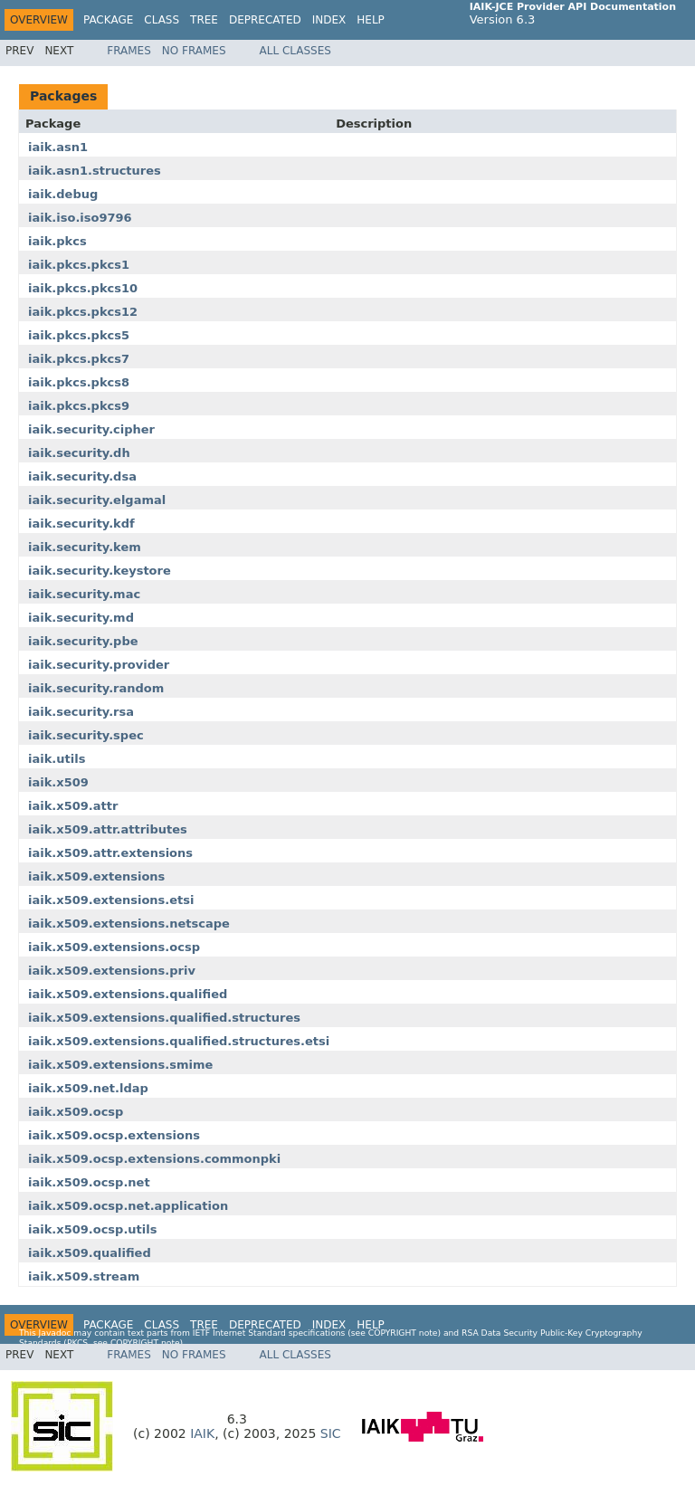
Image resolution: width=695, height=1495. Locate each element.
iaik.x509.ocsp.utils (92, 1229)
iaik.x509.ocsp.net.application (128, 1206)
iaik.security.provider (98, 664)
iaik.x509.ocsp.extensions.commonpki (154, 1159)
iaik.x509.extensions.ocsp (114, 947)
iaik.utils (56, 759)
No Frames (194, 50)
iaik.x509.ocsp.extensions (114, 1135)
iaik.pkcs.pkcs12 (83, 312)
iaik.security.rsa (81, 712)
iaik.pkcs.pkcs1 (78, 264)
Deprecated (265, 20)
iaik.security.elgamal (97, 500)
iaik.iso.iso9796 (80, 217)
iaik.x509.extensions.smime (120, 1064)
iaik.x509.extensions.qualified (127, 994)
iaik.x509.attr (73, 806)
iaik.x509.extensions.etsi (111, 900)
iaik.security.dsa (82, 476)
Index (329, 20)
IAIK (202, 1433)
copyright (392, 1333)
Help (371, 20)
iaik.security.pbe (83, 641)
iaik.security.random (96, 688)
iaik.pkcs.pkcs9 (78, 406)
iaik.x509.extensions (96, 876)
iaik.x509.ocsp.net (89, 1182)
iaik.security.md (81, 617)
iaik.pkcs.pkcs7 (78, 359)
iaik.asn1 (58, 147)
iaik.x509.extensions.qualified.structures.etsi (178, 1041)
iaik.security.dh (79, 453)
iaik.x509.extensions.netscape (129, 923)
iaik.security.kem (84, 547)
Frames (129, 50)
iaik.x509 (58, 782)
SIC (330, 1433)
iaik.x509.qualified (89, 1253)
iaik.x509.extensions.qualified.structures (164, 1017)
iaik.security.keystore (99, 570)
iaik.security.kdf (81, 523)
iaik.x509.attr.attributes (107, 829)
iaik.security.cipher (91, 429)
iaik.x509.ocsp (75, 1112)
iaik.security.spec (86, 735)
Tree (204, 20)
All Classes (295, 50)
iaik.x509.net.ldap (88, 1088)
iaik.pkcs (57, 241)
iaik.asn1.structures (94, 170)
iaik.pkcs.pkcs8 (78, 382)
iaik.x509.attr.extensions (110, 853)
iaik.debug (63, 194)
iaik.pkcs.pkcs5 (78, 335)
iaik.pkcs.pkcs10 (83, 288)
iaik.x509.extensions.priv (111, 970)
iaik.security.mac (84, 594)
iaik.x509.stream (83, 1276)
